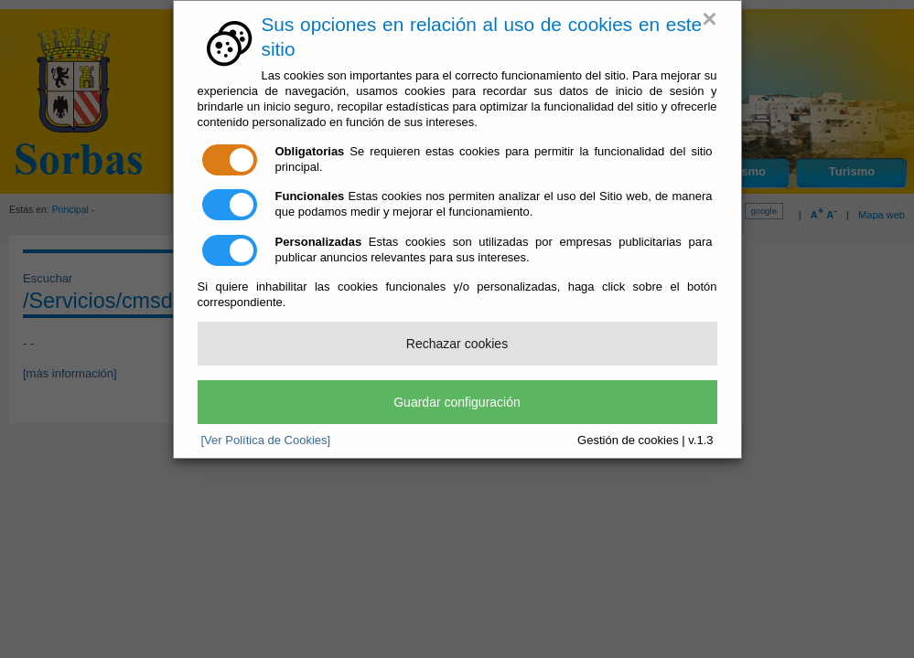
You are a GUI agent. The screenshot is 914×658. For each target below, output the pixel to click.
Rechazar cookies (457, 343)
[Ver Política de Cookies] (266, 440)
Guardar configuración (457, 402)
